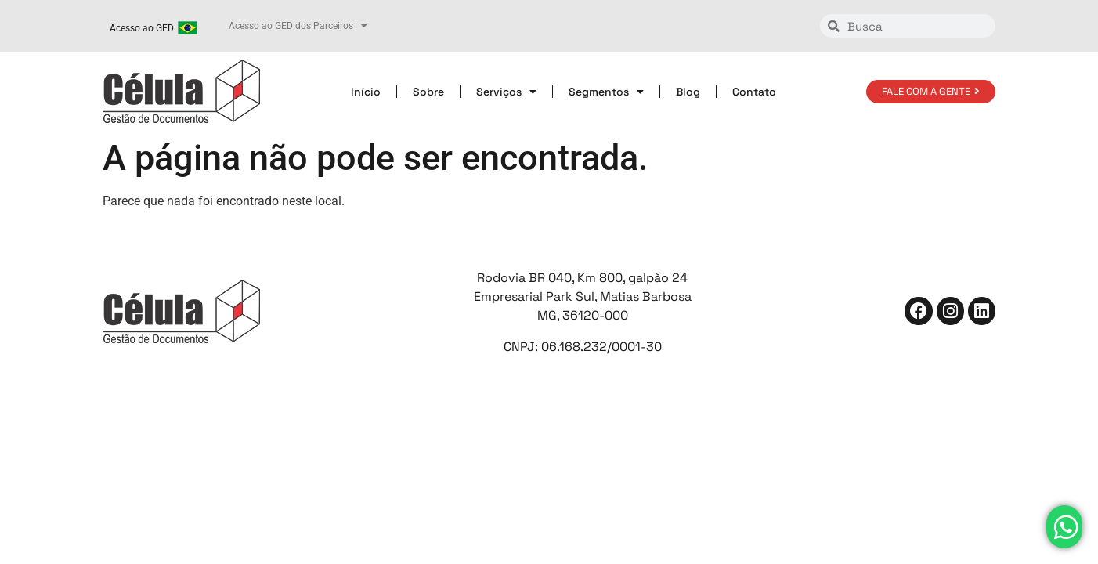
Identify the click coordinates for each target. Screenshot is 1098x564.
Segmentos (606, 91)
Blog (688, 92)
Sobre (428, 92)
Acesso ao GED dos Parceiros (298, 25)
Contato (754, 92)
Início (366, 92)
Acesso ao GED (142, 28)
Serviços (506, 91)
